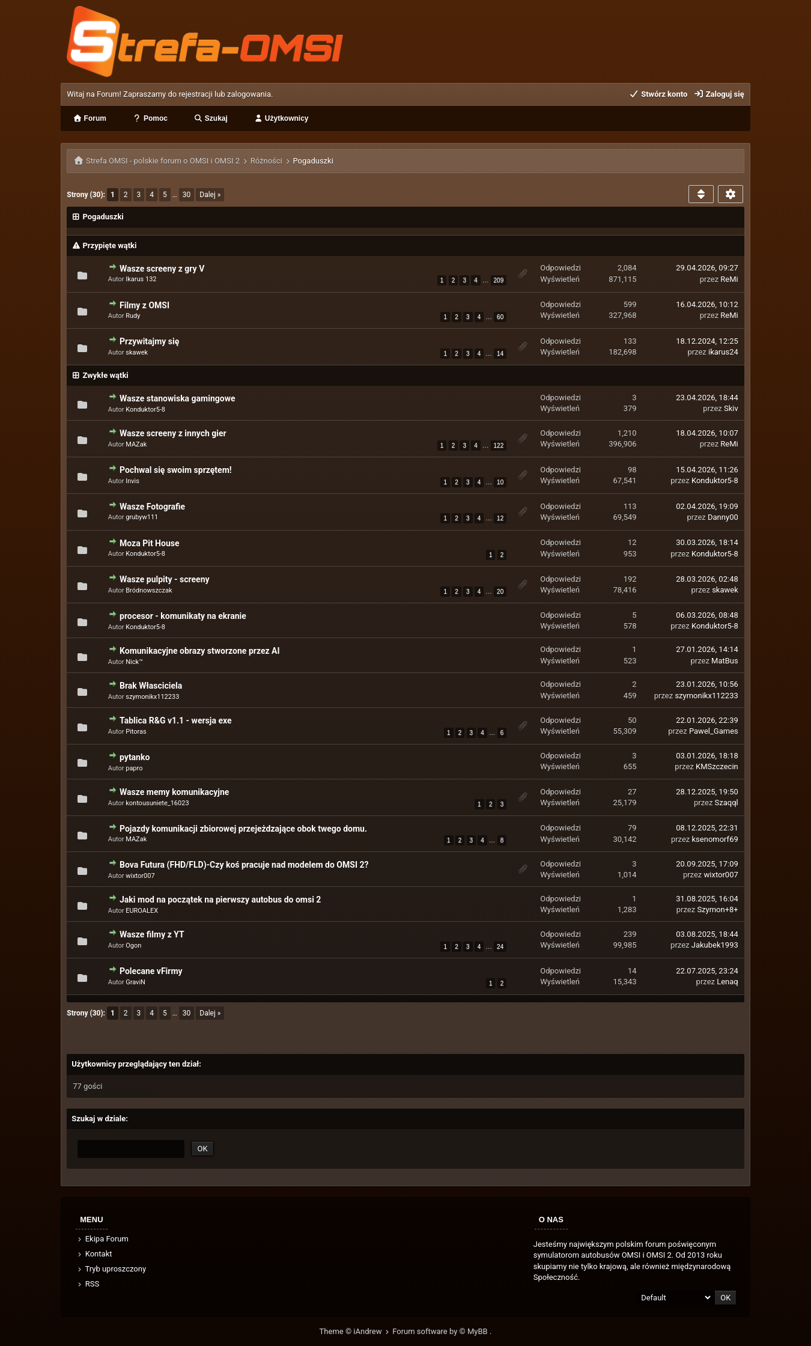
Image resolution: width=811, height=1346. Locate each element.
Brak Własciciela (151, 685)
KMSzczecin (717, 766)
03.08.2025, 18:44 (707, 934)
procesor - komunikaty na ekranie (183, 616)
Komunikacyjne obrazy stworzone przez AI (200, 651)
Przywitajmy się (149, 341)
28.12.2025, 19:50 (707, 791)
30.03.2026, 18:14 (707, 542)
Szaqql (726, 802)
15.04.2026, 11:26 (707, 469)
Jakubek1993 (714, 944)
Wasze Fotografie (152, 506)
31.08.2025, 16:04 (707, 898)
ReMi (729, 279)
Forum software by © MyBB (441, 1331)
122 (499, 445)
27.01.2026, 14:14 (707, 649)
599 (630, 304)
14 (500, 353)
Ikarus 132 (141, 279)
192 (630, 578)
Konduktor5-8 (145, 409)
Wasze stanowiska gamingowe (177, 398)
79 (632, 827)
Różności (266, 160)
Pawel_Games (713, 730)
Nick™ (134, 662)
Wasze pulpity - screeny (165, 579)
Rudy (133, 316)
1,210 (627, 432)
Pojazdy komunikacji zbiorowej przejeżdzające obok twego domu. (243, 828)
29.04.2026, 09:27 (707, 267)
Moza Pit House (149, 543)
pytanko (135, 757)
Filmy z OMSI (144, 305)
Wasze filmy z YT (152, 934)
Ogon (133, 945)
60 (500, 317)
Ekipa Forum (102, 1238)
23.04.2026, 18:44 (707, 397)
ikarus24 (723, 351)
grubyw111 (142, 517)
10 (500, 482)
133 (630, 341)
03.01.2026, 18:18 (707, 755)
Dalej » (209, 194)
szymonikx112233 (152, 697)
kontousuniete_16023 (157, 803)
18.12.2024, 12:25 (707, 341)
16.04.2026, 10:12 (707, 304)
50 (632, 720)
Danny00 (723, 517)
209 (499, 280)
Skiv (731, 408)
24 (500, 946)
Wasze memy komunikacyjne (174, 792)
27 (632, 791)
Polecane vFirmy (151, 971)
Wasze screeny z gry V (162, 268)
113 (630, 506)
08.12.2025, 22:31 (707, 827)
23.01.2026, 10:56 (707, 684)
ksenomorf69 (715, 839)
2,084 (627, 267)
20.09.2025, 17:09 (707, 863)
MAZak (136, 444)
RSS (87, 1283)
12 (500, 518)
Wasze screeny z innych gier (173, 433)
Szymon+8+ (717, 909)
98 (632, 469)
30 (187, 194)
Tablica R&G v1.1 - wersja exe (175, 720)
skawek (137, 352)
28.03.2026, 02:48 (707, 578)
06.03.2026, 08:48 (707, 615)
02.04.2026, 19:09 (707, 506)
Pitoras (136, 731)
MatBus (724, 660)
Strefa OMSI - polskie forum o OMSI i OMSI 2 (163, 160)
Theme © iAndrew (356, 1331)
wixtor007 (140, 876)
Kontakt (94, 1253)
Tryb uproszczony (111, 1268)
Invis (132, 481)
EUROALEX (142, 911)
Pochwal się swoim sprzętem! (176, 470)
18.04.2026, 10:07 (707, 432)
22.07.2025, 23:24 (707, 970)
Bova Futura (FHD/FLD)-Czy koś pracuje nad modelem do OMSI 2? (244, 864)
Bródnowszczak (149, 590)
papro (134, 768)
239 (630, 934)
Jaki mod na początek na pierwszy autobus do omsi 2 (220, 899)
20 (500, 591)
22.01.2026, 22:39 (707, 720)
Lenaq (727, 981)
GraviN (135, 982)
